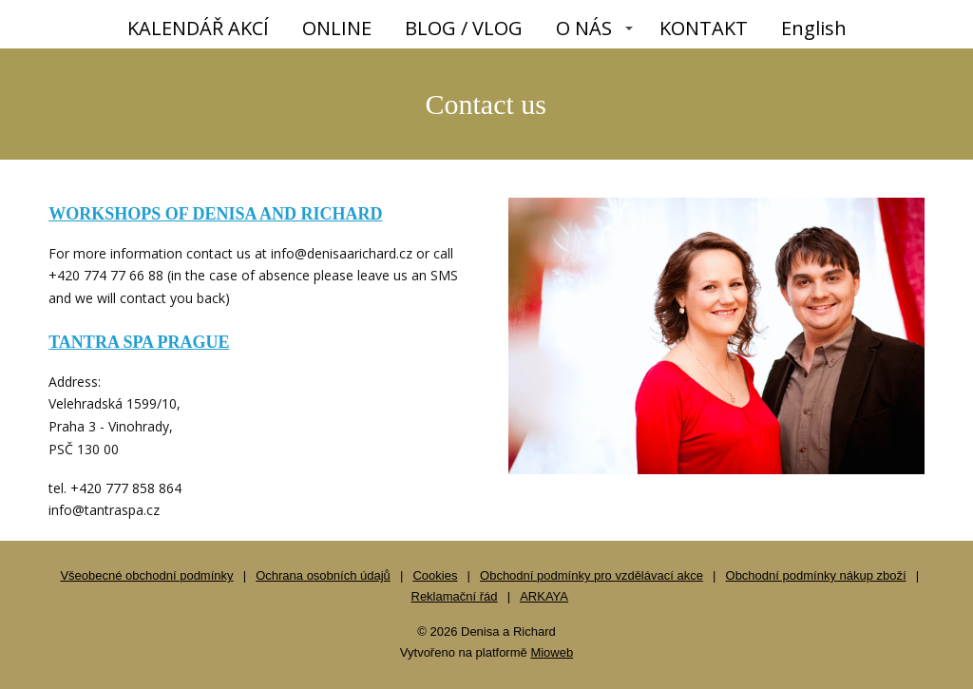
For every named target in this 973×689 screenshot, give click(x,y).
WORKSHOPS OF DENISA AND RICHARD (215, 213)
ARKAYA (544, 596)
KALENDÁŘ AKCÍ (198, 28)
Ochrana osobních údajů (323, 575)
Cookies (434, 575)
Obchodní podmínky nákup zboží (816, 575)
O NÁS (584, 28)
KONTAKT (703, 28)
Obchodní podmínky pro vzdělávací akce (591, 575)
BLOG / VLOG (464, 28)
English (814, 28)
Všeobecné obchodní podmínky (146, 575)
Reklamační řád (454, 596)
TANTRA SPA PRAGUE (138, 342)
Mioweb (551, 652)
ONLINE (337, 28)
